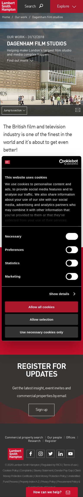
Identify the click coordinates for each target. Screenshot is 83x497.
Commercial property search (24, 437)
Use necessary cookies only (41, 332)
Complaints (26, 470)
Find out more (20, 60)
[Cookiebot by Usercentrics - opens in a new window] (59, 162)
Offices (70, 437)
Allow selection (41, 319)
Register (50, 441)
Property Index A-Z (29, 481)
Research (34, 441)
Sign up (41, 410)
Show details (59, 294)
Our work (21, 17)
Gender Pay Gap (64, 470)
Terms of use (70, 464)
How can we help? (47, 492)
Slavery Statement (43, 470)
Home (6, 17)
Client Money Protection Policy (50, 476)
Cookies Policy (10, 470)
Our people (54, 437)
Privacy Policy (48, 481)
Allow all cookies (42, 307)
